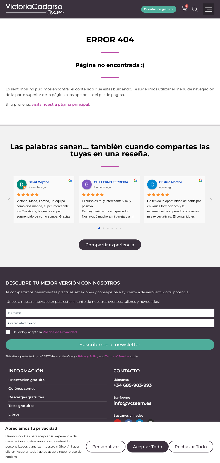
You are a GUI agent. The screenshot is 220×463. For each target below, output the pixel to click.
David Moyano (39, 182)
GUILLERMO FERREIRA (111, 182)
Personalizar (96, 443)
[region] (110, 440)
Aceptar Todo (192, 443)
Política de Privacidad (60, 332)
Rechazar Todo (143, 443)
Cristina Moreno (170, 182)
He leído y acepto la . (45, 332)
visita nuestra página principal (60, 104)
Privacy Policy (88, 356)
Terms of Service (117, 356)
